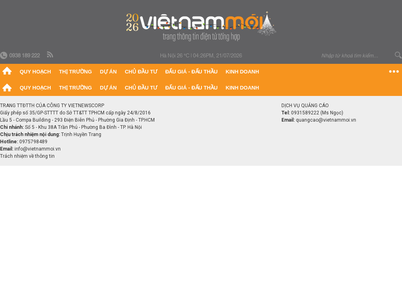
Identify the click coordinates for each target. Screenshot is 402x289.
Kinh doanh (242, 72)
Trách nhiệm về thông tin (27, 156)
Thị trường (75, 72)
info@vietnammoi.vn (37, 149)
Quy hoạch (35, 72)
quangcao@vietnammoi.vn (326, 120)
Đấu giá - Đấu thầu (191, 72)
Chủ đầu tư (141, 72)
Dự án (108, 72)
